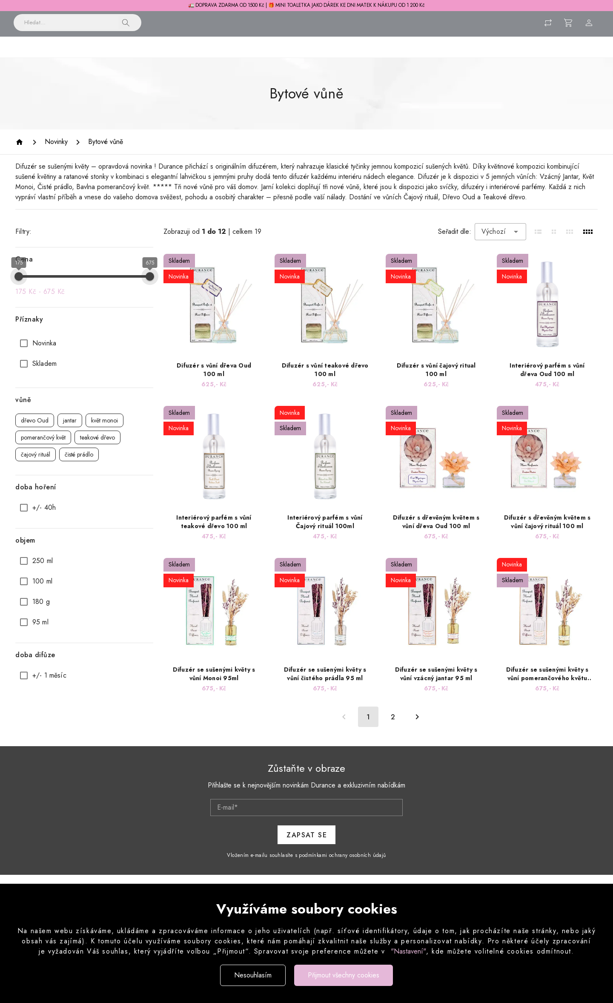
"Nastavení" (408, 951)
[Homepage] (20, 152)
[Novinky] (56, 152)
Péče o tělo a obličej (321, 56)
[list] (84, 364)
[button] (126, 27)
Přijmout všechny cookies (343, 975)
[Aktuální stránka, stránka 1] (368, 727)
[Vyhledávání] (71, 27)
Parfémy (381, 56)
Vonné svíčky (195, 56)
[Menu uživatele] (589, 27)
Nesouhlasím (253, 975)
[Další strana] (417, 727)
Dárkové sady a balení (500, 56)
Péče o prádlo (252, 56)
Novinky (92, 56)
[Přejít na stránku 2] (393, 727)
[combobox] (500, 241)
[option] (84, 353)
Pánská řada (430, 56)
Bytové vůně (140, 56)
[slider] (18, 286)
